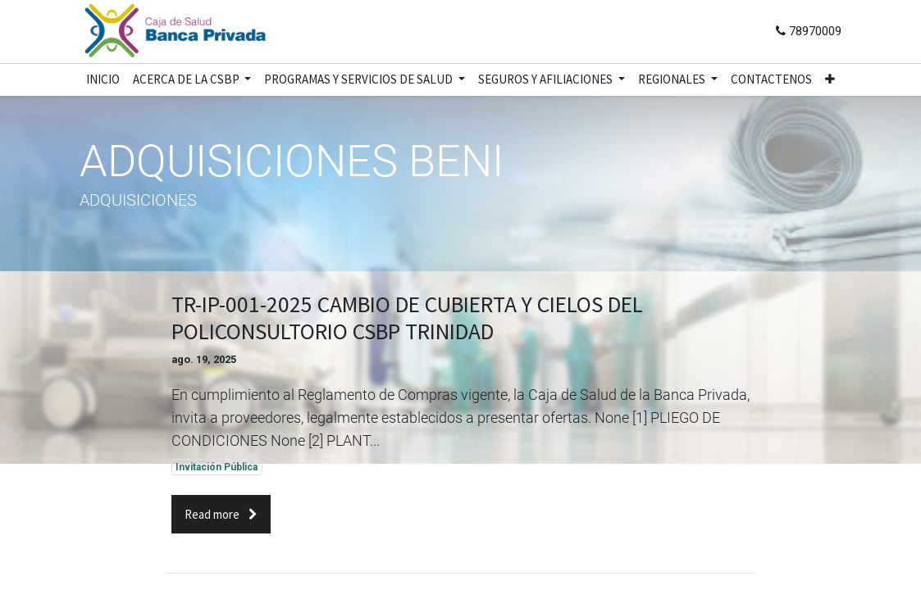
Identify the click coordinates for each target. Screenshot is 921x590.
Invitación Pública (217, 467)
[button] (829, 80)
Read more (221, 514)
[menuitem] (103, 80)
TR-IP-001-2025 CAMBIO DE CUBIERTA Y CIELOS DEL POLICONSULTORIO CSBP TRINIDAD (407, 318)
